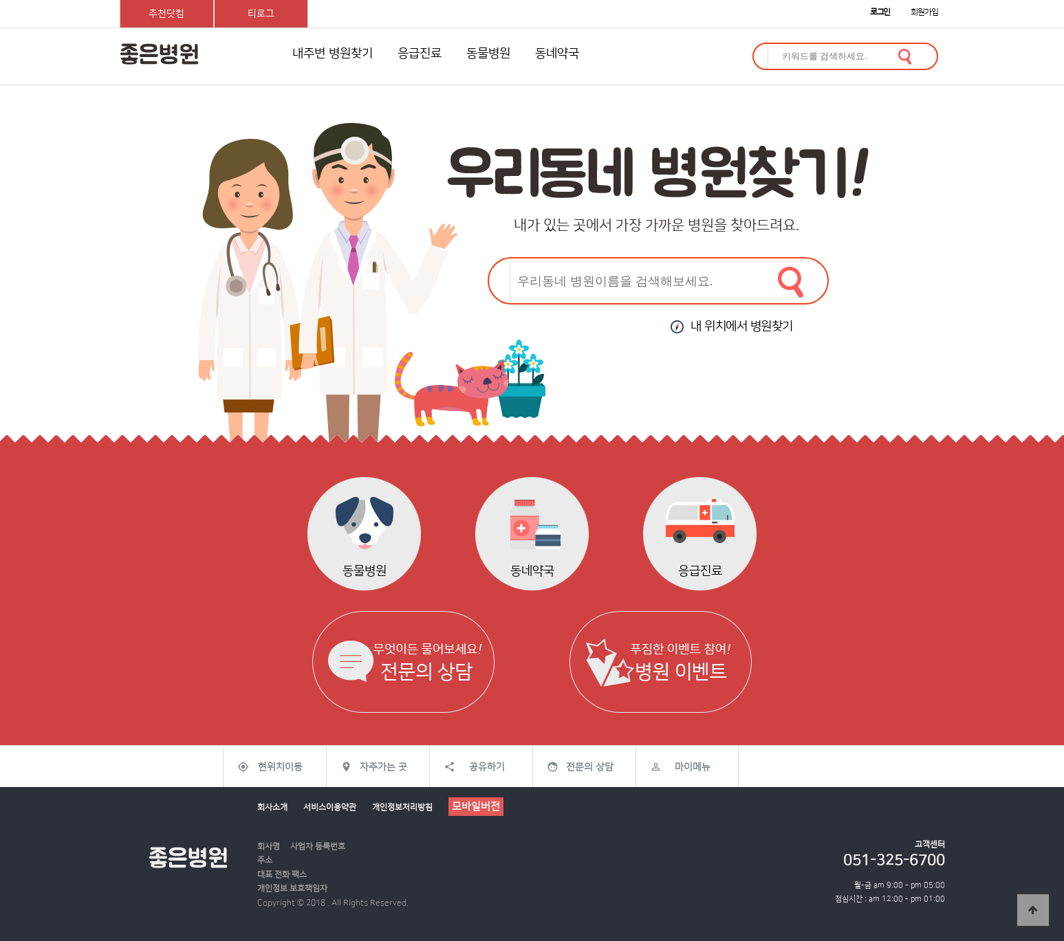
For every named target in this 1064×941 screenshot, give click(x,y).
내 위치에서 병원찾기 (732, 326)
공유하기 (487, 767)
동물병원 (488, 53)
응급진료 (420, 53)
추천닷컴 (166, 13)
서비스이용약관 (329, 807)
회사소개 (272, 807)
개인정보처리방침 (402, 807)
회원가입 (924, 12)
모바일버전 (476, 806)
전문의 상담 (590, 767)
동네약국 (557, 53)
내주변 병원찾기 (332, 53)
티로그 (261, 13)
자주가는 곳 (383, 767)
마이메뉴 (692, 767)
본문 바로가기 (0, 0)
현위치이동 (280, 767)
